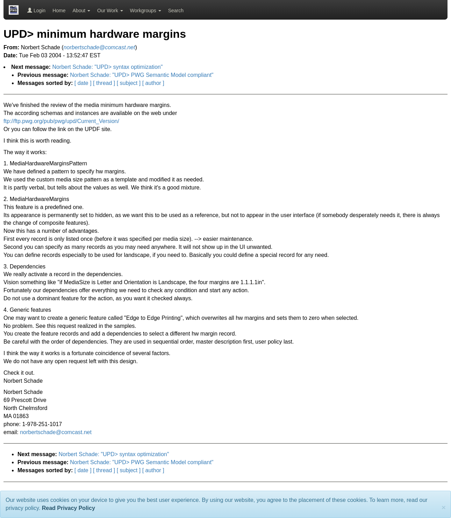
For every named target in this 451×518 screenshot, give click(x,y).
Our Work (110, 10)
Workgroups (145, 10)
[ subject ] (129, 83)
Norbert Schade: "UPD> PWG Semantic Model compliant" (141, 75)
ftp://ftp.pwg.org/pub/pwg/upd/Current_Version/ (61, 121)
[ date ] (83, 83)
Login (36, 10)
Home (58, 10)
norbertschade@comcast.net (56, 432)
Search (176, 10)
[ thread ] (104, 83)
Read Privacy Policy (68, 508)
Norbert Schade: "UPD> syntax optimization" (107, 67)
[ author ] (153, 83)
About (81, 10)
